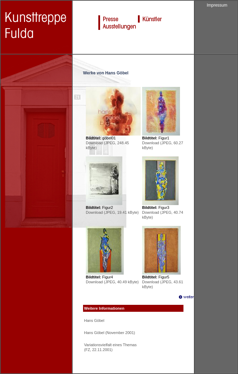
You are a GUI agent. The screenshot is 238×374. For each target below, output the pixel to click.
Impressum (217, 5)
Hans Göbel (94, 320)
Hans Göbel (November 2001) (109, 333)
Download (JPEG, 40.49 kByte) (112, 282)
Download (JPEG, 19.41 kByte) (112, 212)
